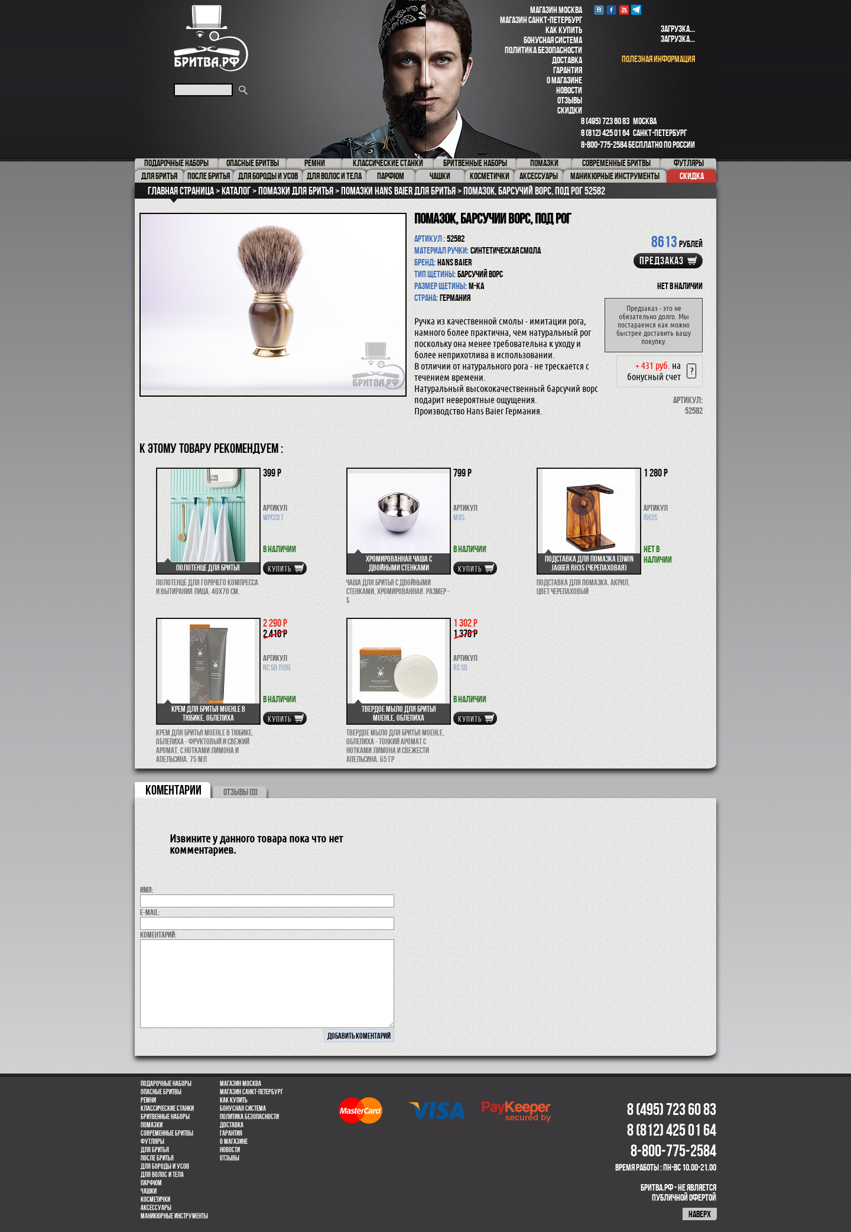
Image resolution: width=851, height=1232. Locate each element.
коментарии (173, 789)
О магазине (564, 80)
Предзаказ (661, 261)
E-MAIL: (150, 912)
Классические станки (167, 1108)
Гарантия (567, 70)
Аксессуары (156, 1208)
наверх (699, 1214)
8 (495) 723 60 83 (605, 121)
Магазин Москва (556, 10)
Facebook (611, 10)
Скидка (692, 176)
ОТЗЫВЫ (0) (240, 792)
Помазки (152, 1125)
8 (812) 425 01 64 (605, 133)
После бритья (157, 1158)
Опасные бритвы (161, 1092)
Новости (569, 90)
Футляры (152, 1141)
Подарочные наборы (166, 1083)
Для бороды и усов (165, 1166)
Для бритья (155, 1150)
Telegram (636, 10)
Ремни (148, 1100)
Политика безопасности (543, 50)
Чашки (149, 1191)
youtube (624, 10)
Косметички (155, 1199)
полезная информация (658, 59)
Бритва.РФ (211, 38)
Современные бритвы (167, 1133)
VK (599, 10)
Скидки (569, 110)
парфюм (151, 1183)
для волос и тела (162, 1175)
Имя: (147, 889)
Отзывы (569, 100)
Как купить (563, 30)
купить (279, 568)
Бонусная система (553, 40)
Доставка (567, 60)
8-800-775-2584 (604, 145)
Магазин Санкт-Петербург (541, 20)
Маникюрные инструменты (174, 1216)
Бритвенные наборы (165, 1117)
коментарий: (158, 934)
